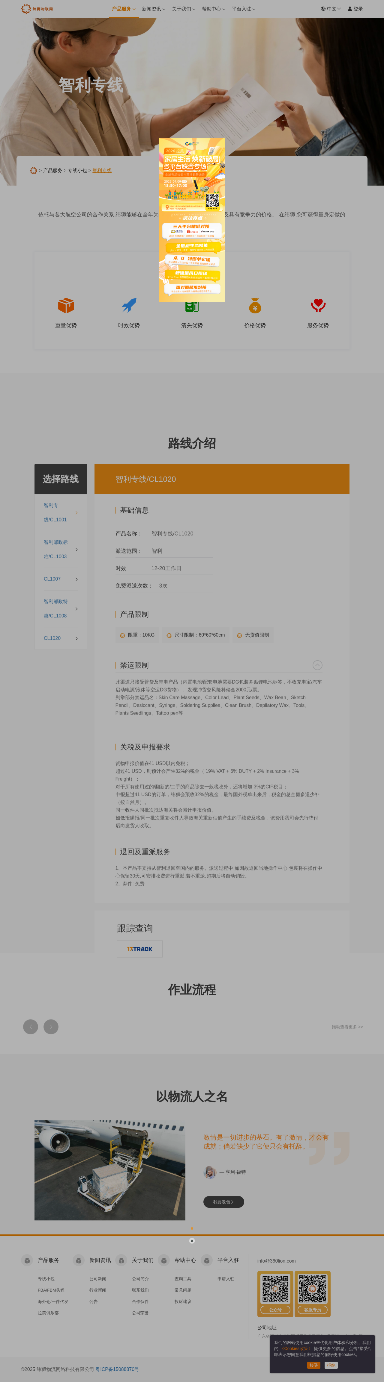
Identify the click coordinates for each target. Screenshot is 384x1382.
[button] (192, 1228)
